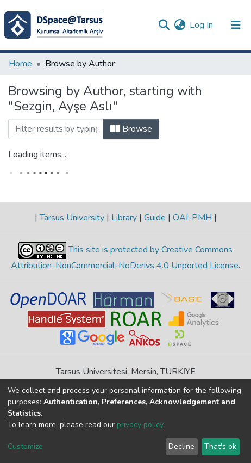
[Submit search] (164, 25)
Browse (131, 129)
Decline (181, 446)
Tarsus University (71, 218)
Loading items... (37, 154)
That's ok (220, 446)
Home (20, 64)
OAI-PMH (192, 218)
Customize (25, 446)
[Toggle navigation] (236, 25)
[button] (179, 25)
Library (124, 218)
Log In (202, 25)
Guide (155, 218)
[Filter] (56, 129)
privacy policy (140, 424)
